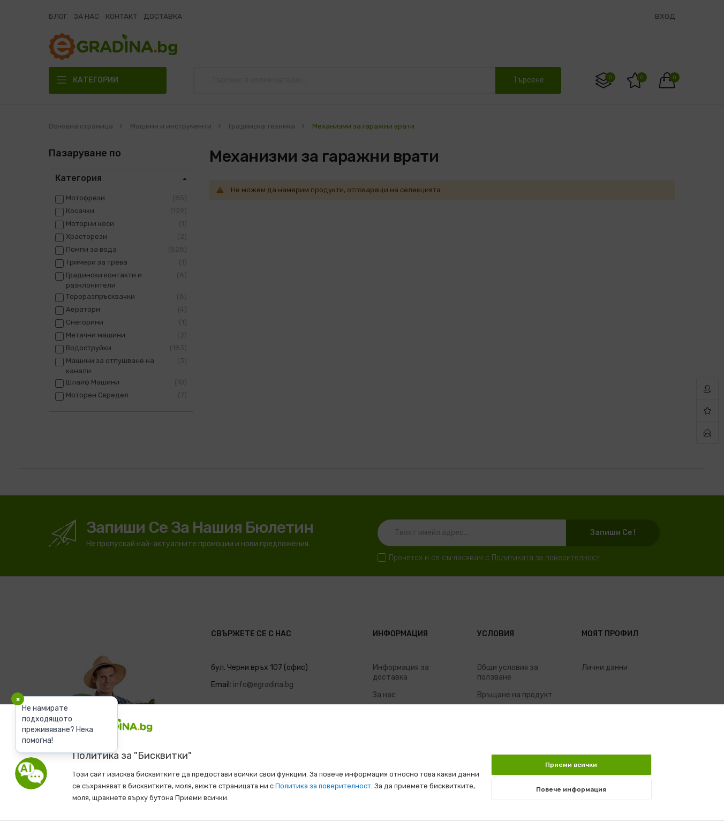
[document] (362, 757)
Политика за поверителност (323, 786)
